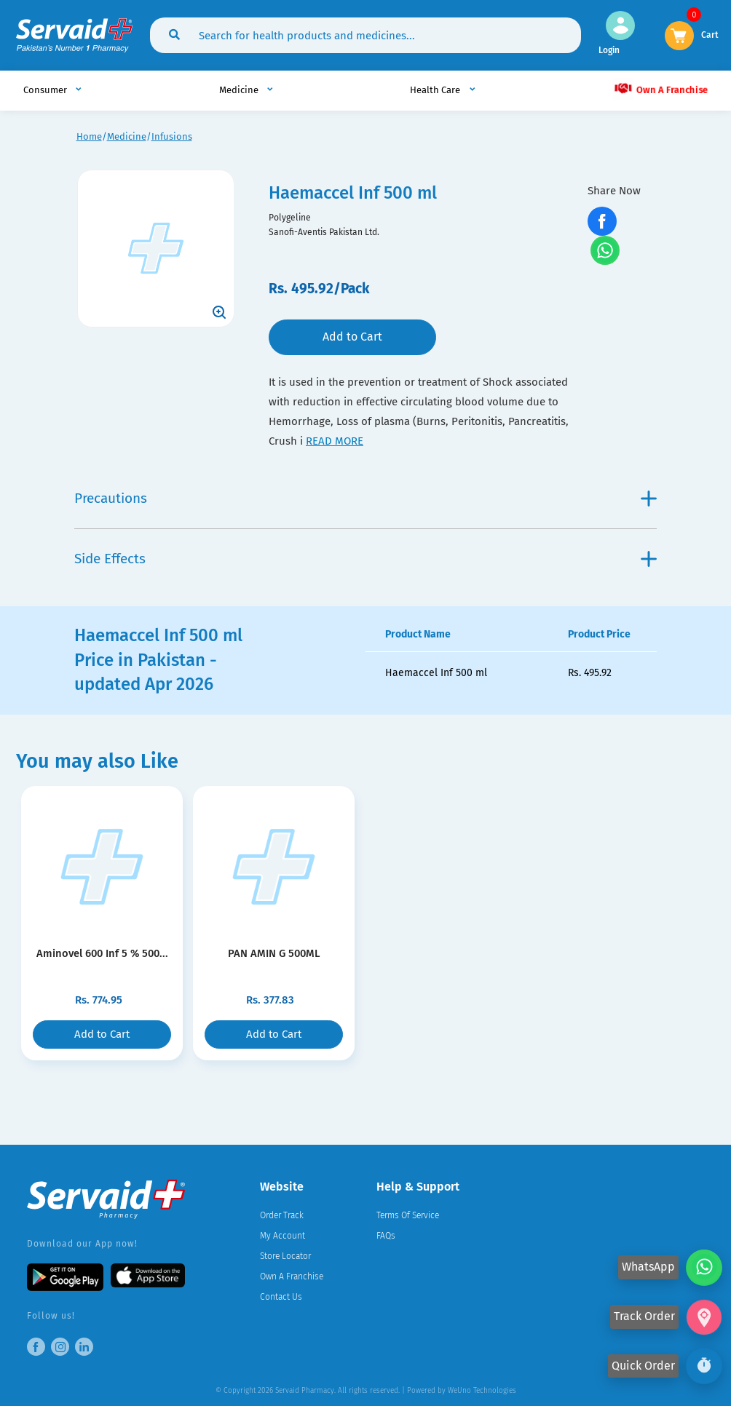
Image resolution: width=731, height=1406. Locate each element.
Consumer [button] (46, 89)
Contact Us (281, 1297)
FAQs (385, 1236)
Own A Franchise (660, 88)
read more (334, 441)
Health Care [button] (436, 89)
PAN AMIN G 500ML (274, 953)
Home (89, 136)
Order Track (282, 1215)
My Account (282, 1236)
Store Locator (285, 1256)
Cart (710, 34)
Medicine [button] (240, 89)
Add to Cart (352, 336)
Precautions (365, 498)
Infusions (171, 136)
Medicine (126, 136)
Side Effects (365, 558)
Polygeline (290, 218)
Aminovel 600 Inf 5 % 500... (102, 953)
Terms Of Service (407, 1215)
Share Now (614, 190)
